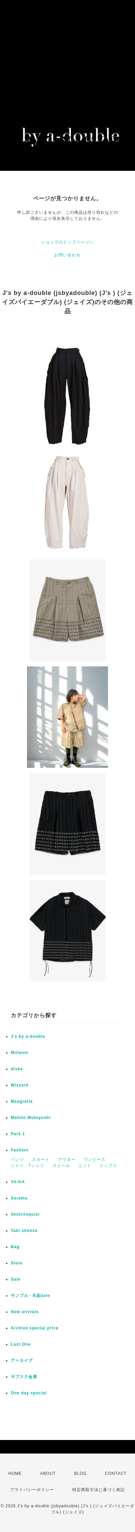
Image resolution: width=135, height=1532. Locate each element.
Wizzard (19, 1085)
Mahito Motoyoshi (31, 1117)
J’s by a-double (28, 1036)
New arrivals (25, 1311)
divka (17, 1069)
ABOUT (48, 1473)
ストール (61, 1165)
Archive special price (34, 1328)
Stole (16, 1263)
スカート (41, 1159)
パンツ (17, 1159)
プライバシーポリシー (32, 1489)
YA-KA (18, 1182)
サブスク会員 (24, 1376)
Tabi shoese (24, 1230)
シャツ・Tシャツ (27, 1165)
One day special (29, 1393)
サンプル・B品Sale (30, 1295)
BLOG (80, 1473)
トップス (108, 1165)
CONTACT (116, 1473)
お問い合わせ (67, 255)
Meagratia (22, 1101)
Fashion (20, 1150)
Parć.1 (18, 1133)
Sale (16, 1279)
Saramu (19, 1198)
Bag (15, 1246)
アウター (67, 1159)
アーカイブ (22, 1360)
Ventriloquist (25, 1214)
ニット (84, 1165)
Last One (21, 1344)
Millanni (20, 1052)
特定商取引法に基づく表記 (98, 1489)
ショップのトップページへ (67, 242)
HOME (15, 1473)
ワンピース (95, 1159)
